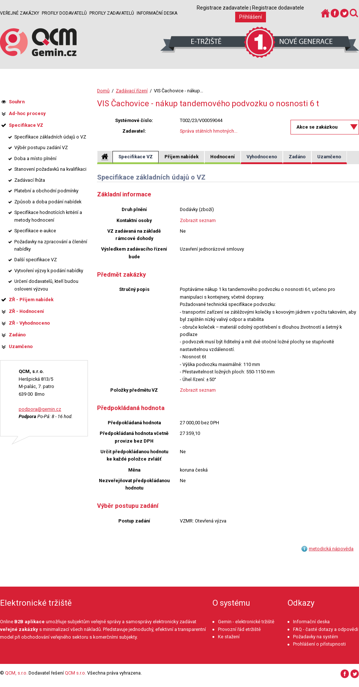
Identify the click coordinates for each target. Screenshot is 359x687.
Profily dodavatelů (64, 13)
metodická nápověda (331, 548)
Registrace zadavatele (223, 8)
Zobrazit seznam (198, 220)
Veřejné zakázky (19, 13)
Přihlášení (250, 17)
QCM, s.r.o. (16, 673)
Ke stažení (229, 636)
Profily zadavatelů (111, 13)
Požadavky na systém (315, 636)
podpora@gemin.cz (40, 409)
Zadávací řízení (132, 90)
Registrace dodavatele (278, 8)
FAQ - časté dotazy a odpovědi (325, 629)
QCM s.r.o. (75, 673)
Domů (103, 90)
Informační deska (157, 13)
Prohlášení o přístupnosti (319, 644)
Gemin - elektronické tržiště (246, 621)
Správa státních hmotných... (208, 131)
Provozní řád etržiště (239, 629)
